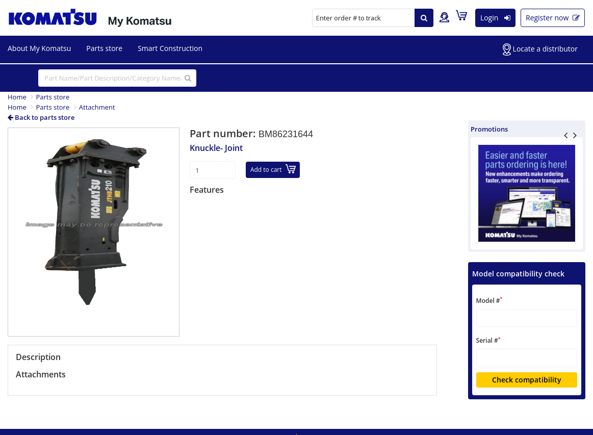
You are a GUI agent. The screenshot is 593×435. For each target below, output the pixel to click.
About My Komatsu (39, 48)
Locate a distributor (540, 49)
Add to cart (273, 169)
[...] (117, 78)
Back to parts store (41, 117)
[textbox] (527, 318)
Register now (553, 17)
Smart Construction (170, 48)
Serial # (488, 340)
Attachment (97, 107)
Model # (489, 300)
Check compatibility (526, 380)
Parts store (104, 48)
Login (495, 17)
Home (17, 96)
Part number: (224, 133)
